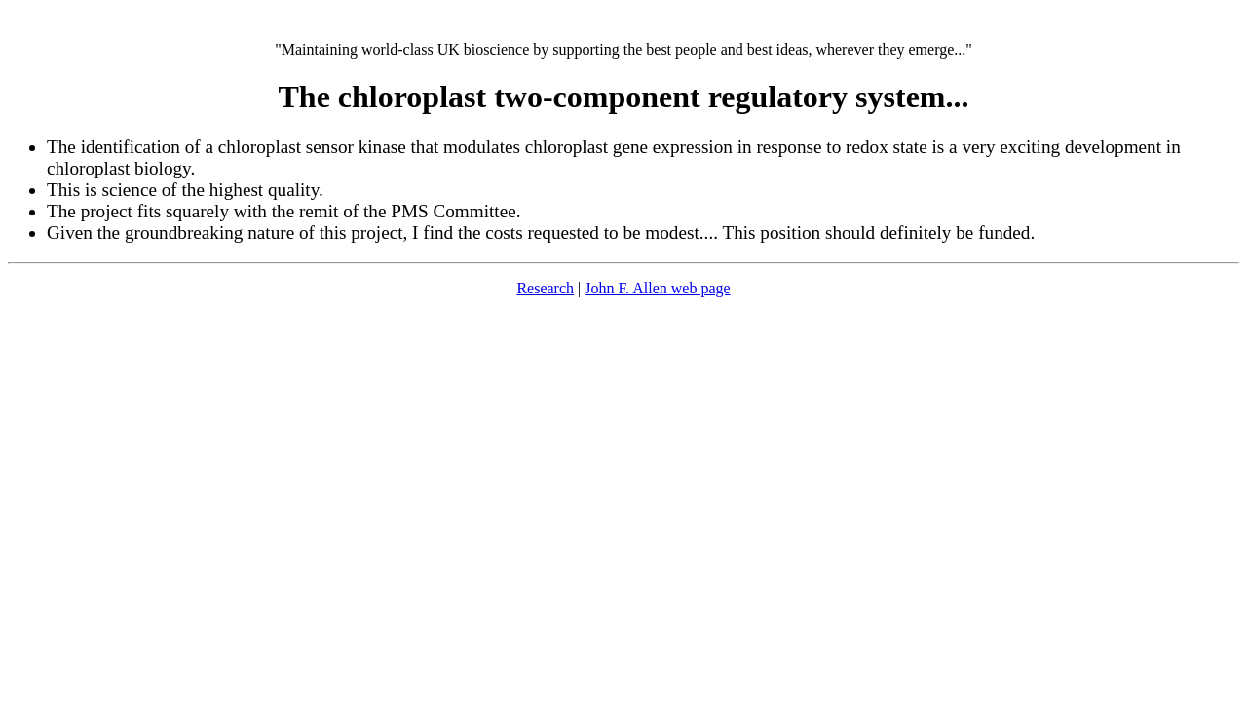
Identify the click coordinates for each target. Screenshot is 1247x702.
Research (545, 288)
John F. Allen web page (657, 288)
